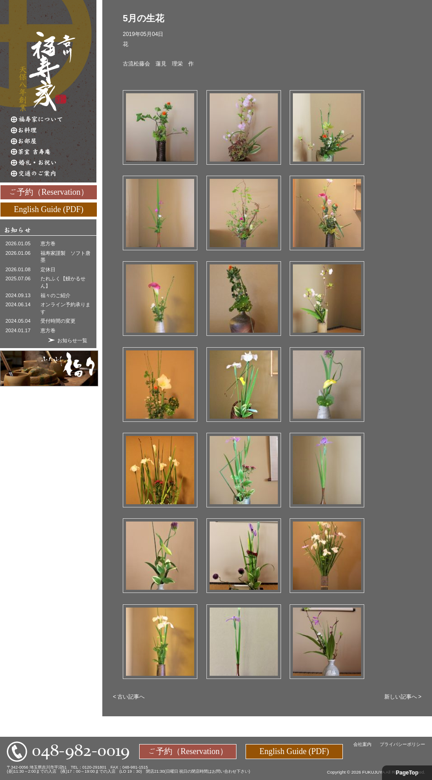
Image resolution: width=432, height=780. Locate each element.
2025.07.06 (17, 278)
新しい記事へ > (403, 697)
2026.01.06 (17, 253)
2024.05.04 (17, 321)
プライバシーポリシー (402, 744)
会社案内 (362, 744)
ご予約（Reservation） (49, 191)
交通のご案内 (53, 174)
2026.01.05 (17, 243)
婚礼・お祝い (53, 163)
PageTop (407, 773)
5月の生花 (143, 18)
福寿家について (53, 119)
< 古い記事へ (129, 697)
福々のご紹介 (55, 295)
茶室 (53, 152)
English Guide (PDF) (49, 209)
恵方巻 (47, 243)
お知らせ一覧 (72, 340)
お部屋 (53, 141)
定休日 (47, 269)
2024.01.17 (17, 330)
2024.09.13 (17, 295)
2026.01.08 (17, 269)
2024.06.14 (17, 304)
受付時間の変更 (57, 321)
